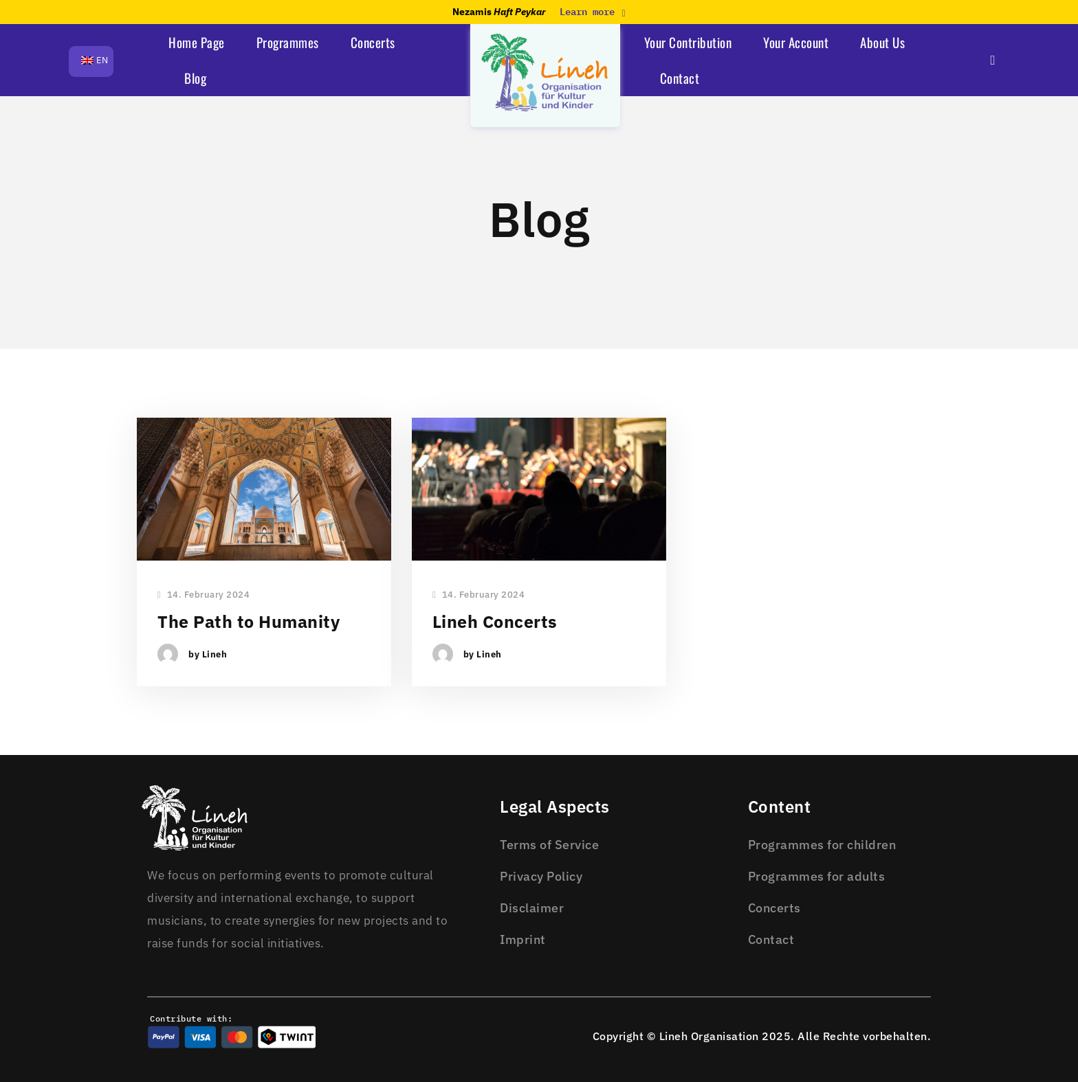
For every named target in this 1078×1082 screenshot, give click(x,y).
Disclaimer (532, 908)
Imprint (523, 939)
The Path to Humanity (248, 621)
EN (95, 60)
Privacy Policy (541, 876)
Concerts (373, 42)
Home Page (196, 42)
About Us (882, 42)
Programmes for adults (817, 876)
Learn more (592, 12)
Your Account (795, 42)
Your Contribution (688, 42)
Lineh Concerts (495, 621)
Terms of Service (549, 845)
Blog (195, 77)
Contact (680, 77)
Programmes (287, 42)
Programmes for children (822, 845)
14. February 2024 (203, 595)
